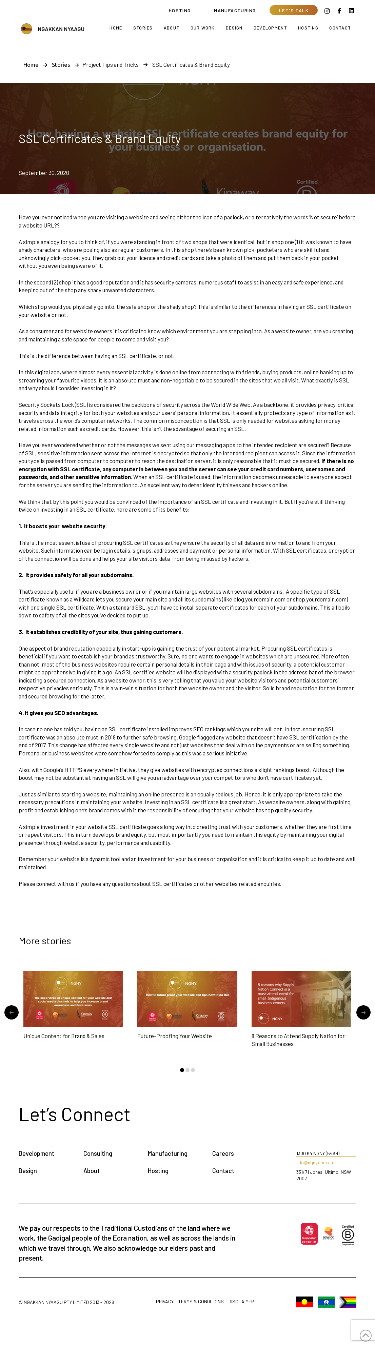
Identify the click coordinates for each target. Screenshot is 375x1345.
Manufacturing (168, 1153)
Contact (223, 1170)
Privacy (165, 1301)
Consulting (97, 1153)
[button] (294, 10)
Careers (223, 1153)
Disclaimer (241, 1301)
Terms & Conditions (201, 1301)
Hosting (158, 1170)
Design (28, 1170)
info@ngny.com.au (314, 1162)
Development (36, 1153)
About (91, 1170)
